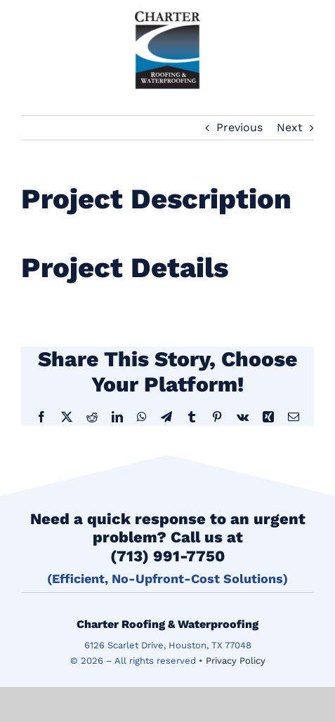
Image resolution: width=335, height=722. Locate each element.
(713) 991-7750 (167, 556)
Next (290, 127)
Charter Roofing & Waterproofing (167, 624)
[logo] (167, 11)
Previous (239, 127)
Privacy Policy (235, 660)
